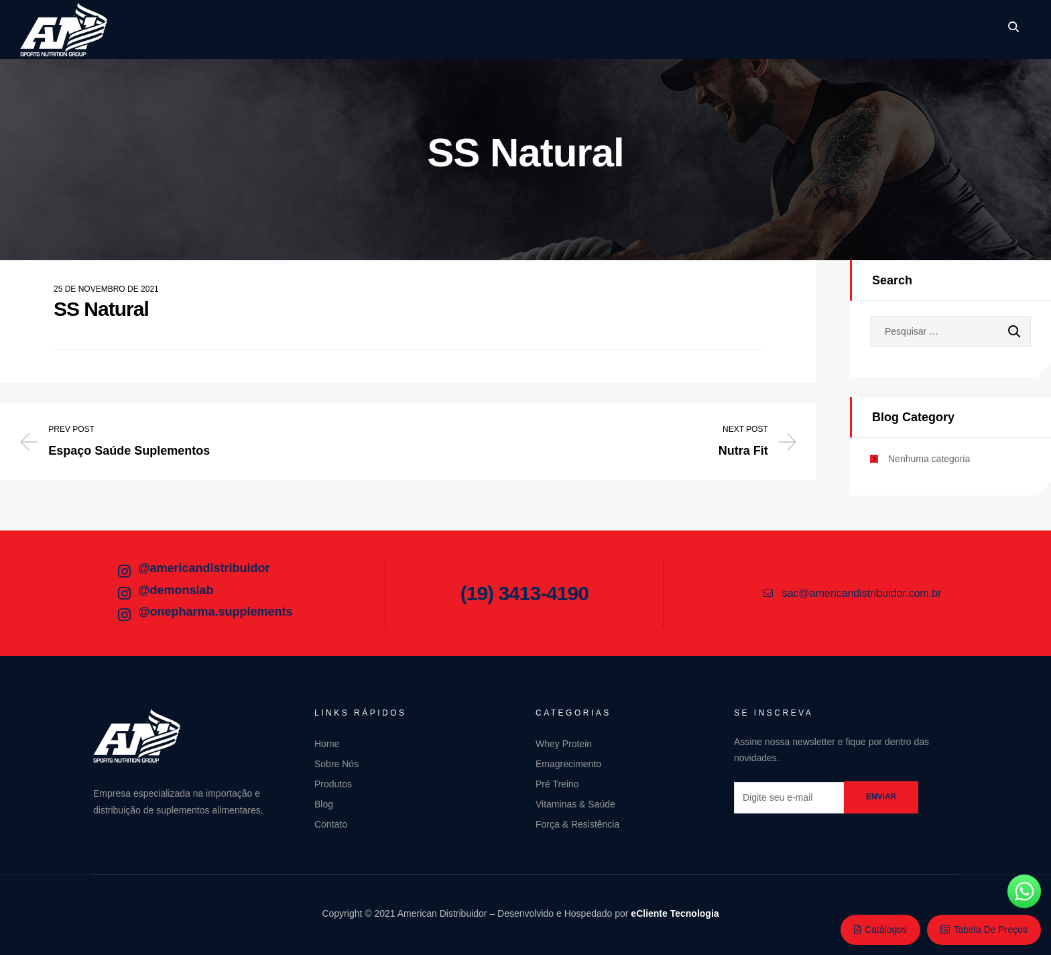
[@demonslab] (124, 593)
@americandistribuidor (204, 568)
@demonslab (176, 590)
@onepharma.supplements (215, 611)
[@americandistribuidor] (124, 571)
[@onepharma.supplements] (124, 615)
